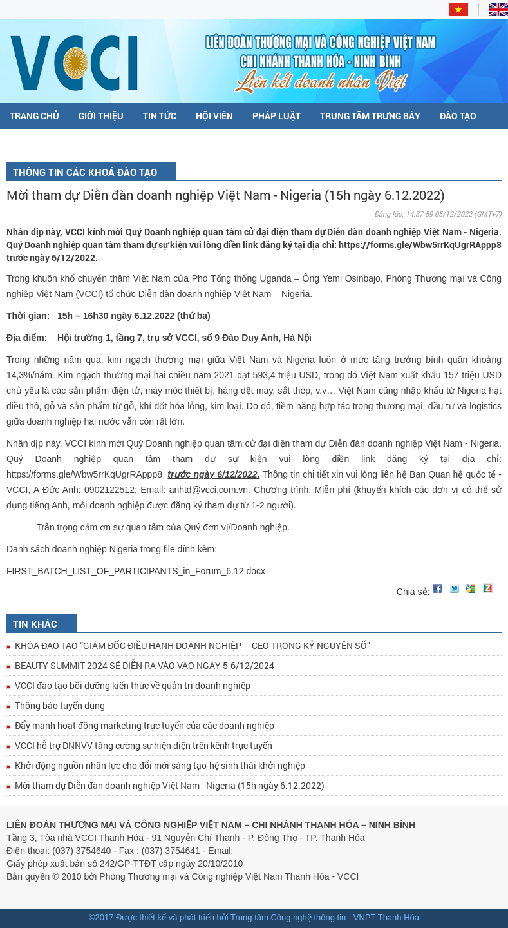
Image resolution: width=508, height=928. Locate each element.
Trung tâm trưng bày (370, 116)
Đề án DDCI (68, 142)
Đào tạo (458, 116)
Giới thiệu (101, 116)
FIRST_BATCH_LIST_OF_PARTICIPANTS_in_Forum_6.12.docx (135, 571)
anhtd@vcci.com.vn (208, 490)
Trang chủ (34, 116)
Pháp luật (276, 116)
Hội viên (214, 116)
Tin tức (159, 116)
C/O (18, 142)
